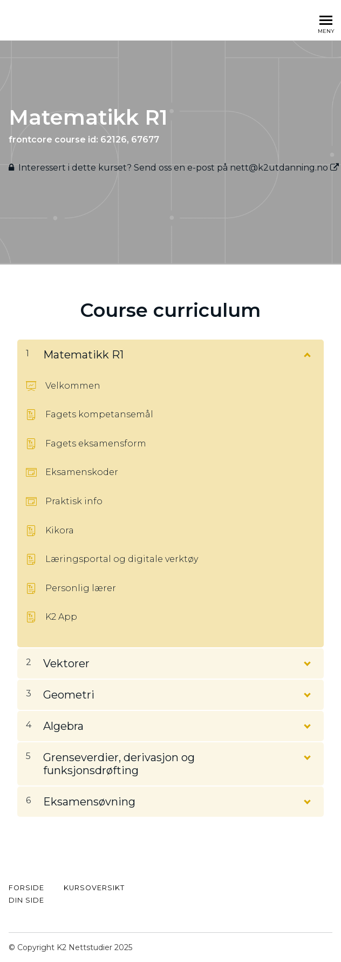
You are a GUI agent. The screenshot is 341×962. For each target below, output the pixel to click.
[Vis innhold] (306, 352)
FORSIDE (26, 888)
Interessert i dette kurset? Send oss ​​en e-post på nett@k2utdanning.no (178, 167)
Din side (26, 900)
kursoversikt (94, 888)
